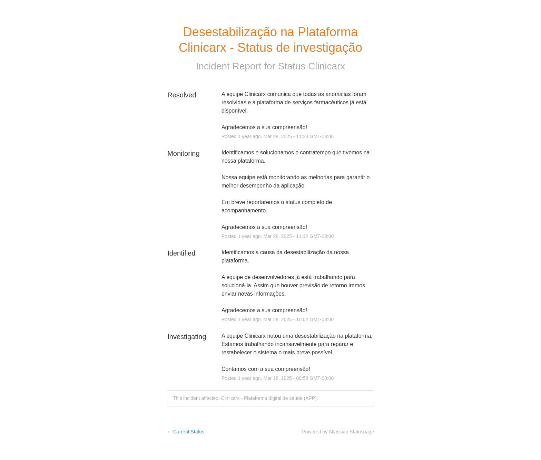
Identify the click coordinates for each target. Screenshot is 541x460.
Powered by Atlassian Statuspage (338, 431)
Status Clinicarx (311, 66)
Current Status (185, 431)
